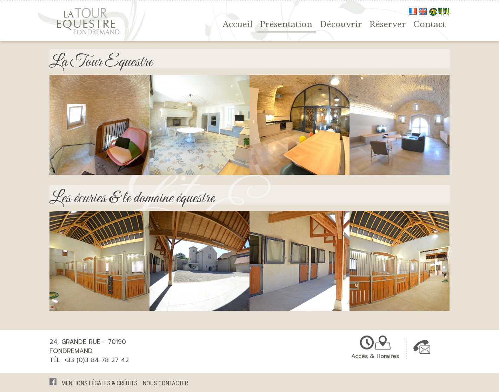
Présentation (286, 24)
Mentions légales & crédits (99, 383)
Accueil (237, 24)
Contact (429, 24)
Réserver (388, 24)
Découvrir (341, 24)
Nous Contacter (165, 383)
